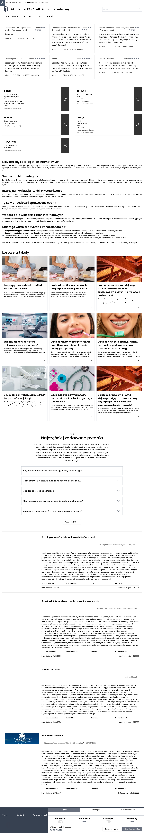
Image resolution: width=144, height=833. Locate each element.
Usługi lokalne (81, 128)
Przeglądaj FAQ (72, 518)
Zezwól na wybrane (112, 829)
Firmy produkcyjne (10, 94)
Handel (8, 117)
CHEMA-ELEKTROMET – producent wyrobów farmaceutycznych (18, 29)
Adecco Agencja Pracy (13, 59)
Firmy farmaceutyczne (84, 94)
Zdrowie (81, 90)
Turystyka (10, 141)
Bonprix (54, 59)
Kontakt (50, 16)
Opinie (79, 125)
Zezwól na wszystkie (132, 829)
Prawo (6, 106)
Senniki (79, 121)
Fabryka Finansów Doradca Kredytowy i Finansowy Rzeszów (114, 29)
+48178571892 (90, 743)
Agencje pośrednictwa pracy (14, 103)
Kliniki (78, 97)
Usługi (80, 117)
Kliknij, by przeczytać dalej (12, 108)
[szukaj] (122, 9)
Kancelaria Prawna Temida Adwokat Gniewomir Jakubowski (66, 29)
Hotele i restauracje (10, 145)
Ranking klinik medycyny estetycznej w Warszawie (70, 601)
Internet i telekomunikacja (13, 101)
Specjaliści (80, 99)
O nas (5, 815)
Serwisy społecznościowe (85, 130)
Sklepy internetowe (10, 121)
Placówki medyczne (83, 101)
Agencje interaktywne (11, 97)
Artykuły (27, 16)
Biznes (7, 90)
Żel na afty (22, 2)
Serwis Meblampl (51, 669)
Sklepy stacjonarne (10, 123)
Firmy (39, 16)
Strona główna (11, 16)
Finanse (7, 99)
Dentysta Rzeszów (9, 2)
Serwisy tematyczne (83, 123)
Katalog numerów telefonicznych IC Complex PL (69, 537)
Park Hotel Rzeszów (106, 59)
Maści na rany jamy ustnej (37, 2)
